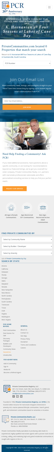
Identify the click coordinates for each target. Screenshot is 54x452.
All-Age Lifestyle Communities (11, 210)
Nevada (4, 287)
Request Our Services (14, 189)
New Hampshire (7, 290)
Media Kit (7, 369)
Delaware (5, 272)
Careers (23, 348)
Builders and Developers (7, 345)
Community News (9, 349)
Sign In (6, 366)
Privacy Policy (25, 339)
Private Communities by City (16, 258)
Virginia (4, 314)
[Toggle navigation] (49, 7)
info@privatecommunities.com (23, 394)
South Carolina (7, 302)
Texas (4, 308)
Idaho (4, 281)
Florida (4, 275)
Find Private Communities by (18, 233)
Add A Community (10, 364)
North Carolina (7, 296)
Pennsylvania (6, 299)
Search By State (10, 261)
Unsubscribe (7, 355)
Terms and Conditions (28, 345)
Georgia (4, 278)
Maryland (5, 284)
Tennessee (5, 305)
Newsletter (7, 352)
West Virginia (6, 320)
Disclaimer (24, 342)
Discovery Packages (6, 340)
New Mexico (6, 293)
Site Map (24, 336)
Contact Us (24, 333)
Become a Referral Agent (12, 372)
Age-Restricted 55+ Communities (27, 210)
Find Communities (9, 330)
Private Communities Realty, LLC (23, 417)
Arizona (4, 266)
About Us (24, 330)
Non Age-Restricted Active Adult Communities (43, 212)
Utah (3, 311)
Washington (6, 317)
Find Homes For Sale (8, 334)
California (5, 269)
